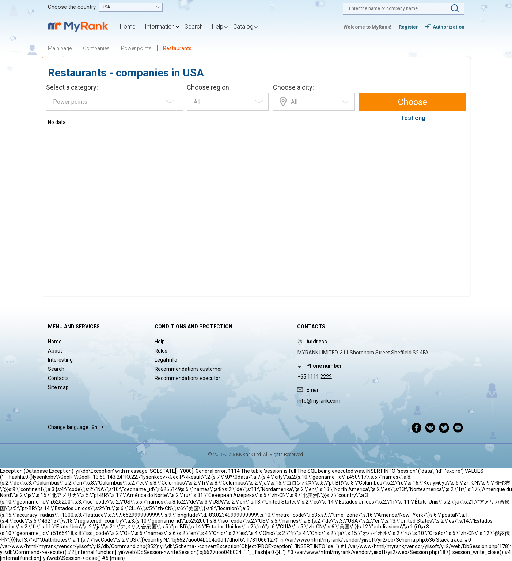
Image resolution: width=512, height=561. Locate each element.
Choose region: (209, 87)
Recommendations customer (188, 369)
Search (194, 26)
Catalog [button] (243, 26)
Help (160, 341)
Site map (58, 387)
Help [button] (217, 26)
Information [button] (160, 26)
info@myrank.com (318, 401)
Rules (161, 351)
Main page (60, 48)
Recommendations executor (187, 378)
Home (128, 26)
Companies (96, 48)
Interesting (60, 360)
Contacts (58, 378)
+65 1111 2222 (314, 377)
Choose (412, 102)
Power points (136, 48)
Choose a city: (293, 87)
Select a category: (72, 87)
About (55, 351)
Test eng (413, 117)
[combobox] (114, 102)
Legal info (166, 360)
